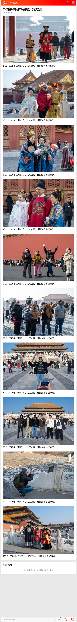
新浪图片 (14, 3)
